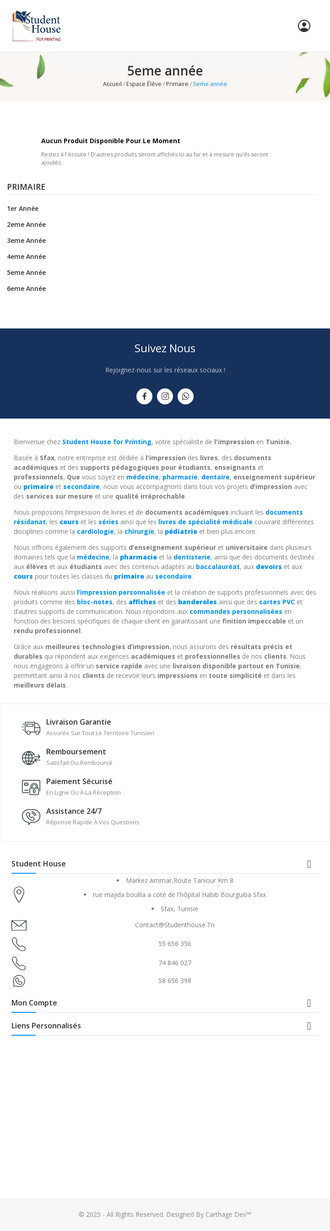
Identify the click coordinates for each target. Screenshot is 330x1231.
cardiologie (95, 531)
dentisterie (192, 557)
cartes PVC (277, 601)
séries (108, 521)
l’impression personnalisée (121, 592)
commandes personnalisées (235, 611)
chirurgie (139, 531)
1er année (22, 208)
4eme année (26, 256)
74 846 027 (174, 962)
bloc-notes (95, 601)
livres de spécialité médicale (205, 521)
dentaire (215, 477)
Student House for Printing (106, 441)
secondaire (81, 486)
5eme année (26, 272)
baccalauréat (218, 566)
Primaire (26, 187)
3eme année (26, 240)
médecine (142, 477)
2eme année (26, 224)
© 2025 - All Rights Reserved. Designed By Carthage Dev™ (165, 1214)
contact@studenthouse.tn (175, 924)
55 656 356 (174, 943)
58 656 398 (174, 980)
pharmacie (180, 477)
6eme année (26, 288)
